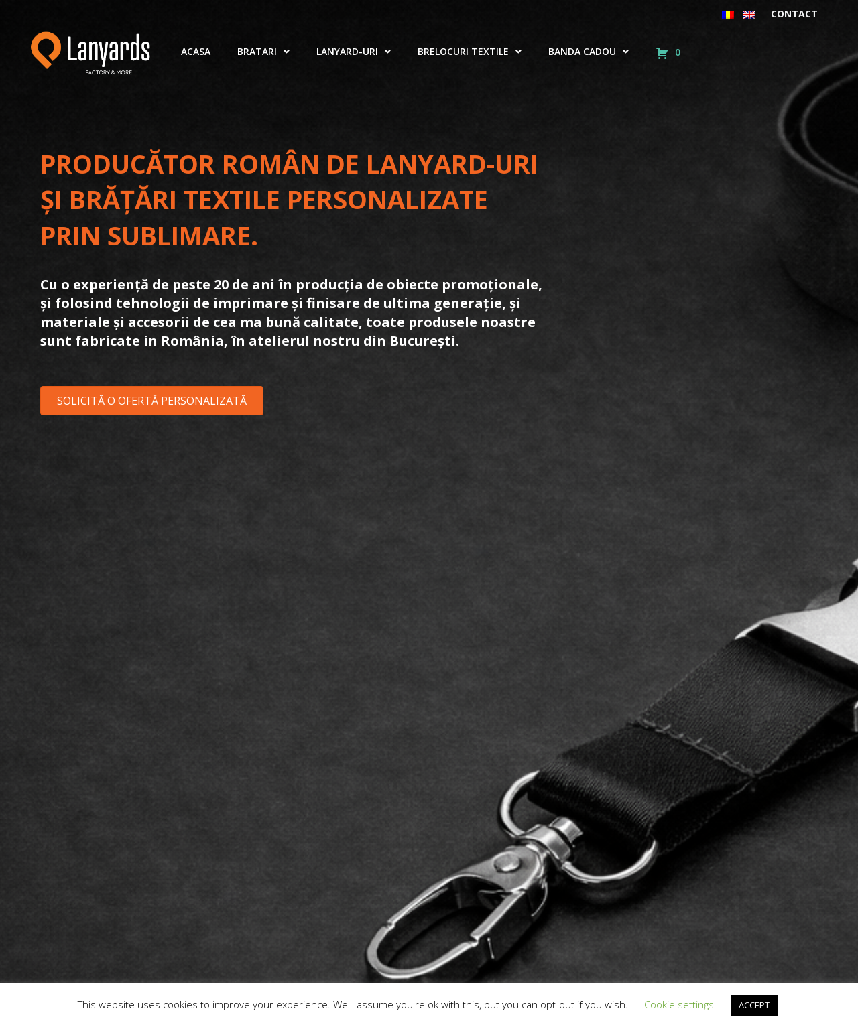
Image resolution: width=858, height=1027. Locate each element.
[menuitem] (728, 14)
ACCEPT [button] (754, 1005)
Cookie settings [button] (679, 1004)
